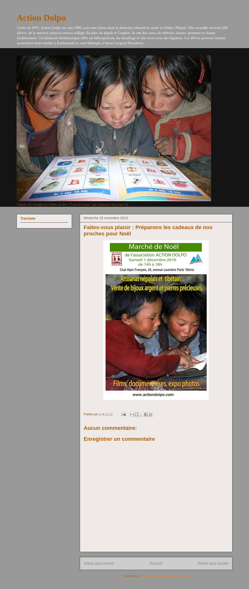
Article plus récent (99, 563)
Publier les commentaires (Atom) (166, 576)
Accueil (156, 563)
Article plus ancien (213, 563)
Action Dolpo (41, 18)
